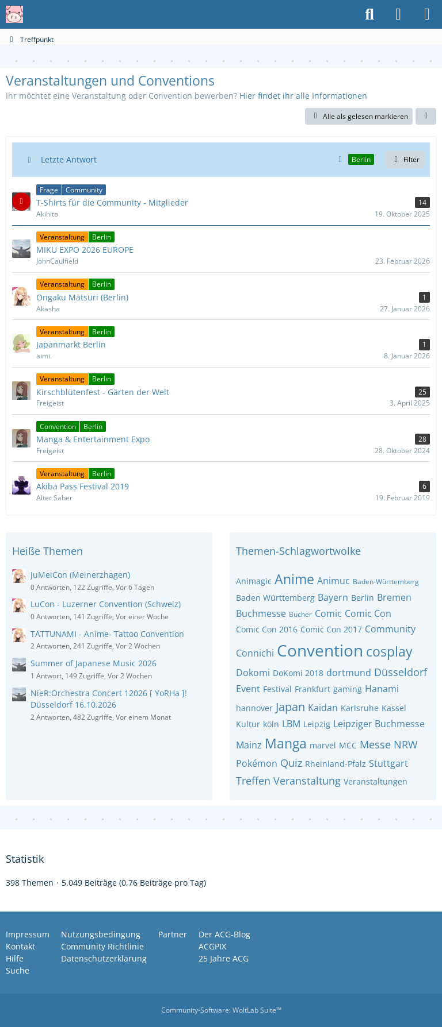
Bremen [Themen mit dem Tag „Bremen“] (394, 597)
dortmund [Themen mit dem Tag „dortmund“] (348, 672)
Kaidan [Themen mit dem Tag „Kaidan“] (323, 707)
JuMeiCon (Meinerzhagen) (80, 574)
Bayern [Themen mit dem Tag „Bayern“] (333, 597)
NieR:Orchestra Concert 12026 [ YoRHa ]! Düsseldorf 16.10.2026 (109, 699)
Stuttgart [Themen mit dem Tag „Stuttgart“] (388, 763)
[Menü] (427, 14)
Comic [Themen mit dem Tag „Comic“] (328, 613)
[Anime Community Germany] (14, 14)
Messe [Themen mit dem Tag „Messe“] (375, 744)
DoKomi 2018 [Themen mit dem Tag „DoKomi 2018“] (298, 672)
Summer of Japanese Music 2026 (94, 663)
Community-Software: (221, 1010)
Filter (405, 159)
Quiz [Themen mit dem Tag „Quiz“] (291, 763)
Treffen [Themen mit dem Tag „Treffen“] (253, 780)
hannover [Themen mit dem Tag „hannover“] (254, 707)
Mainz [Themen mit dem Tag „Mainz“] (249, 745)
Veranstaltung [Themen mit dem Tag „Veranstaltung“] (307, 780)
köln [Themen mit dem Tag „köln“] (271, 724)
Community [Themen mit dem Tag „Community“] (390, 629)
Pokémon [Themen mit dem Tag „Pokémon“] (256, 763)
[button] (426, 116)
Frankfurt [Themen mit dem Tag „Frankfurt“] (312, 689)
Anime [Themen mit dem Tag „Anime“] (294, 579)
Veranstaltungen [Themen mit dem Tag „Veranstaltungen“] (375, 781)
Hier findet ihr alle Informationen (303, 95)
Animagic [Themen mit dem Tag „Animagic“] (254, 581)
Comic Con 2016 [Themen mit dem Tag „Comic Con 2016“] (267, 629)
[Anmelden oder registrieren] (398, 14)
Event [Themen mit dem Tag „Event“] (248, 688)
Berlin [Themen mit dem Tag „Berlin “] (362, 597)
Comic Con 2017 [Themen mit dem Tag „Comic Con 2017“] (331, 629)
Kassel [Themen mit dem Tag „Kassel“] (394, 707)
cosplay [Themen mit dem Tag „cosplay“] (389, 651)
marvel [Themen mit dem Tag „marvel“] (323, 745)
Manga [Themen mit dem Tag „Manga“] (286, 743)
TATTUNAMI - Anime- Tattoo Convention (107, 633)
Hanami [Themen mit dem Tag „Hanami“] (382, 688)
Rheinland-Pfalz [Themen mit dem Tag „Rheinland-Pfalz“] (335, 763)
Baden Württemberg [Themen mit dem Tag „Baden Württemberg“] (275, 597)
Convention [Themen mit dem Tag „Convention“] (320, 650)
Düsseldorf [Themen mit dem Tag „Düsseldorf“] (400, 672)
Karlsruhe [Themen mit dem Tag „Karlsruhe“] (360, 707)
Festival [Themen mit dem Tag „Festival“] (277, 689)
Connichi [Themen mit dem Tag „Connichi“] (255, 653)
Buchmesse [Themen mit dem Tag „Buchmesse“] (261, 613)
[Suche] (369, 14)
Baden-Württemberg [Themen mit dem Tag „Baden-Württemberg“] (386, 581)
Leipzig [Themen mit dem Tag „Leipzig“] (316, 724)
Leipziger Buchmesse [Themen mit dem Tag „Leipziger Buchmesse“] (379, 723)
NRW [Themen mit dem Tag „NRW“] (406, 744)
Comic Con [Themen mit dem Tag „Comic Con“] (368, 613)
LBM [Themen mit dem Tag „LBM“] (291, 723)
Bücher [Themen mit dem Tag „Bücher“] (300, 614)
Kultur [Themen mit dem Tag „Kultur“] (248, 724)
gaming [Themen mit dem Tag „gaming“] (347, 689)
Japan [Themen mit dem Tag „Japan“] (290, 707)
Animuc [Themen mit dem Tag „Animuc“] (333, 580)
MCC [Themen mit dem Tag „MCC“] (348, 745)
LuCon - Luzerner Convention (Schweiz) (106, 604)
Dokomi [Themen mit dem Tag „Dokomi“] (253, 672)
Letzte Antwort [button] (69, 159)
